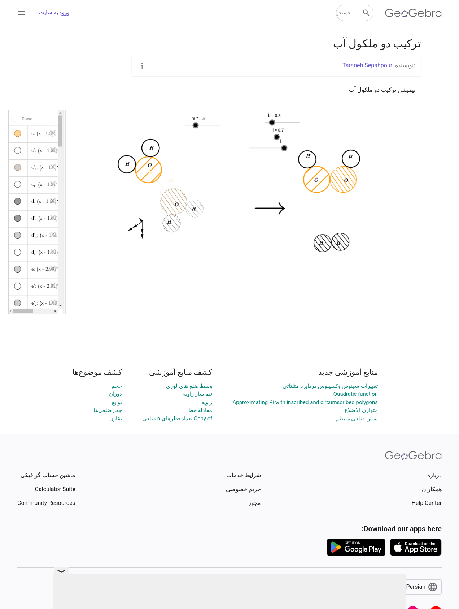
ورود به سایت (54, 12)
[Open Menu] (21, 13)
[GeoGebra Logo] (413, 13)
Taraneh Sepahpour (367, 65)
